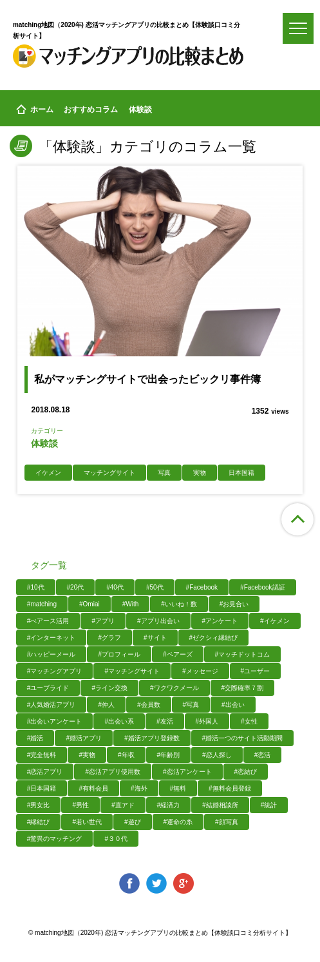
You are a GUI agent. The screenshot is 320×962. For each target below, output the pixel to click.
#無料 (178, 788)
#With (130, 604)
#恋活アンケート (187, 771)
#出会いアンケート (54, 721)
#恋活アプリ (45, 771)
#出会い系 (119, 721)
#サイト (155, 637)
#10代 (35, 587)
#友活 (164, 721)
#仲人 (106, 704)
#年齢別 (168, 754)
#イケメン (275, 620)
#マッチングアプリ (54, 671)
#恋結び (246, 771)
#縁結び (38, 821)
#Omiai (89, 604)
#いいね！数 (179, 604)
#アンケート (220, 620)
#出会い (233, 704)
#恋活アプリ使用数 (112, 771)
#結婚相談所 (220, 805)
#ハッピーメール (51, 654)
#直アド (123, 805)
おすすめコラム (91, 109)
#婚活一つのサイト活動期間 (242, 738)
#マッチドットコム (242, 654)
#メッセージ (200, 671)
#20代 (75, 587)
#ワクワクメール (174, 687)
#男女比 (38, 805)
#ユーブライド (48, 687)
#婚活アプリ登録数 (152, 738)
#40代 (115, 587)
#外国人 (207, 721)
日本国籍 (241, 472)
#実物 (87, 754)
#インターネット (51, 637)
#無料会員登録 (230, 788)
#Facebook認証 (262, 587)
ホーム (34, 110)
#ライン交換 (109, 687)
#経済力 (168, 805)
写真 (164, 472)
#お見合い (234, 604)
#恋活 (262, 754)
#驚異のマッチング (54, 838)
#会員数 (148, 704)
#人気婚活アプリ (51, 704)
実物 (199, 472)
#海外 (139, 788)
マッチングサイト (109, 472)
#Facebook (202, 587)
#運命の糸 (178, 821)
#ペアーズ (178, 654)
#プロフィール (119, 654)
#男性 (80, 805)
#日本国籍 (42, 788)
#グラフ (109, 637)
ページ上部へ (297, 519)
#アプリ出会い (158, 620)
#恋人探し (217, 754)
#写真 (191, 704)
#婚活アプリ (84, 738)
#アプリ (103, 620)
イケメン (48, 472)
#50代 (155, 587)
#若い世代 (87, 821)
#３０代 (115, 838)
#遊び (132, 821)
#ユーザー (255, 671)
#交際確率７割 (242, 687)
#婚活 (35, 738)
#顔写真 (226, 821)
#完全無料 (42, 754)
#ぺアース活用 (48, 620)
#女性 (249, 721)
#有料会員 (93, 788)
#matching (42, 604)
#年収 (126, 754)
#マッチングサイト (132, 671)
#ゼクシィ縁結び (213, 637)
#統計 (269, 805)
